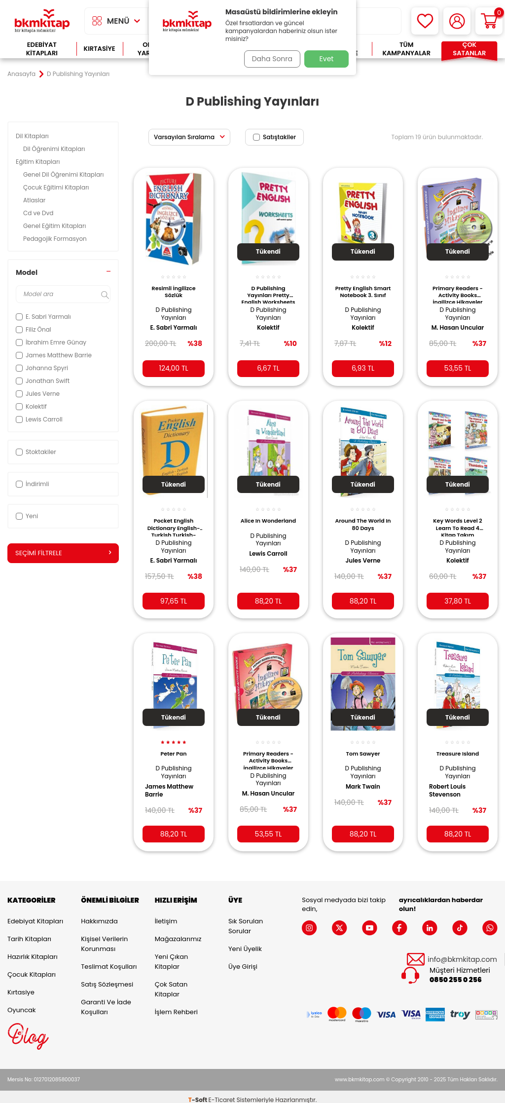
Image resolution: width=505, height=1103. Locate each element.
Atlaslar (35, 200)
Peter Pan (173, 744)
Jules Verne (362, 553)
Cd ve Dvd (39, 213)
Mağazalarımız (178, 932)
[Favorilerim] (424, 21)
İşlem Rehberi (176, 1005)
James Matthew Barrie (172, 781)
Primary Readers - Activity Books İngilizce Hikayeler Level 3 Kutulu (458, 288)
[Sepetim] (489, 21)
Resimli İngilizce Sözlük (174, 285)
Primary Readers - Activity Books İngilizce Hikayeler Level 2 (268, 750)
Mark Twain (363, 777)
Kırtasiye (99, 48)
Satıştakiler (274, 137)
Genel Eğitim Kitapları (55, 226)
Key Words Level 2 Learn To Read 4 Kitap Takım (457, 519)
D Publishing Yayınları (173, 308)
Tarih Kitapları (29, 932)
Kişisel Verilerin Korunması (104, 937)
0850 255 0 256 (456, 974)
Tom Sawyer (363, 744)
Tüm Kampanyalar (406, 49)
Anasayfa (21, 74)
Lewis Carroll (268, 553)
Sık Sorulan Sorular (245, 919)
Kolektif (268, 322)
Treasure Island (457, 744)
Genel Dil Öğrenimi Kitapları (64, 174)
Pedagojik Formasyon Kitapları (55, 242)
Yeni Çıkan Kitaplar (171, 955)
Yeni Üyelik (245, 942)
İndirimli (32, 484)
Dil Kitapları (33, 136)
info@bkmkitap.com (462, 953)
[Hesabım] (456, 21)
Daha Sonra (269, 59)
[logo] (42, 21)
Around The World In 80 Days (363, 516)
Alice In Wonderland (268, 516)
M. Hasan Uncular (446, 326)
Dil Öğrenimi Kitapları (55, 149)
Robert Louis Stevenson (451, 781)
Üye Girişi (242, 960)
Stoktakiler (36, 452)
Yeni (27, 516)
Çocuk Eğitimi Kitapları (57, 187)
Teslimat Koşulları (109, 960)
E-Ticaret (222, 1093)
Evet (327, 59)
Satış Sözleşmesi (107, 978)
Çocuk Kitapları (31, 968)
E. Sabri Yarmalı (173, 322)
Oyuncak (21, 1003)
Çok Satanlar (469, 49)
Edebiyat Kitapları (42, 49)
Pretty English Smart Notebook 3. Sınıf (362, 288)
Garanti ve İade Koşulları (106, 1000)
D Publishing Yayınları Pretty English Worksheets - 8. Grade (268, 288)
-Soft (198, 1093)
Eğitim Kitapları (39, 161)
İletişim (166, 914)
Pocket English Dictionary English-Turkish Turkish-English (173, 519)
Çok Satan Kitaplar (171, 982)
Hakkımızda (99, 914)
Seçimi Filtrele (63, 553)
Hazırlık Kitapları (32, 950)
